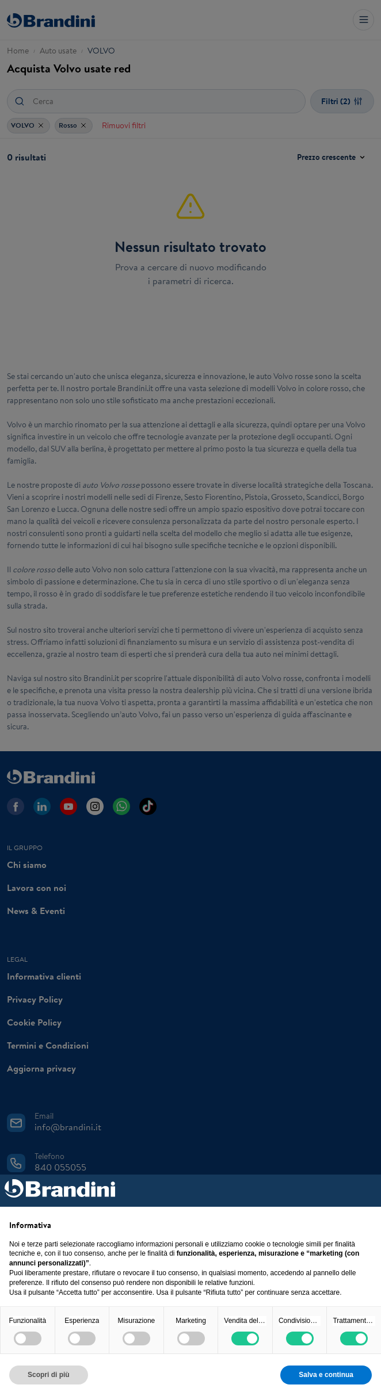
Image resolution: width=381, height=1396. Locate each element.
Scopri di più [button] (49, 1375)
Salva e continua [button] (326, 1375)
